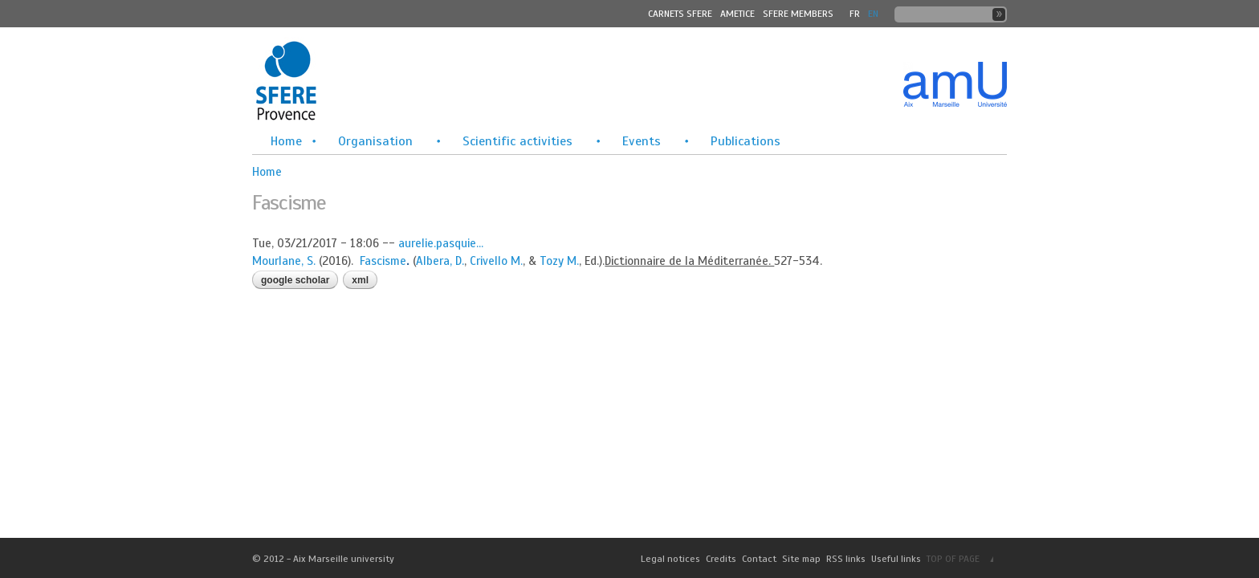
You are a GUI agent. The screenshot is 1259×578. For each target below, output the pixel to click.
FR (855, 13)
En (873, 13)
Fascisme (383, 261)
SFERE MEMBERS (798, 13)
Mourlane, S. (284, 261)
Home (286, 141)
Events (641, 141)
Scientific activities (517, 141)
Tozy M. (559, 261)
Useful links (896, 558)
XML (360, 280)
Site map (801, 558)
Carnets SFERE (680, 13)
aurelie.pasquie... (440, 243)
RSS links (846, 558)
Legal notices (670, 558)
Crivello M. (496, 261)
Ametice (737, 13)
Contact (759, 558)
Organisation (375, 141)
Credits (721, 558)
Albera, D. (440, 261)
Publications (745, 141)
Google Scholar (295, 280)
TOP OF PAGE (953, 558)
